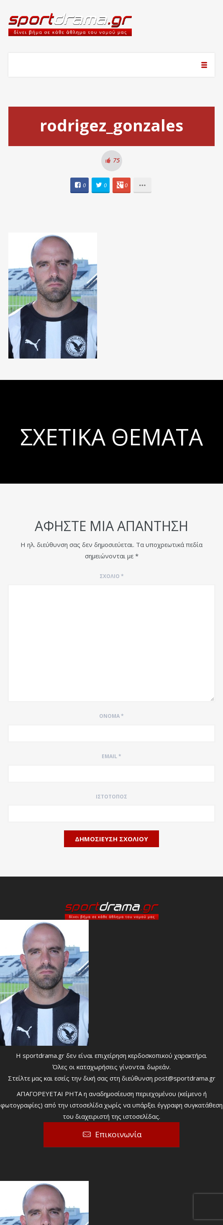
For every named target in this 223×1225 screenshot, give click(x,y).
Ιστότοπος (111, 796)
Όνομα (111, 716)
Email (111, 756)
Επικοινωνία (118, 1134)
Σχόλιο (112, 576)
